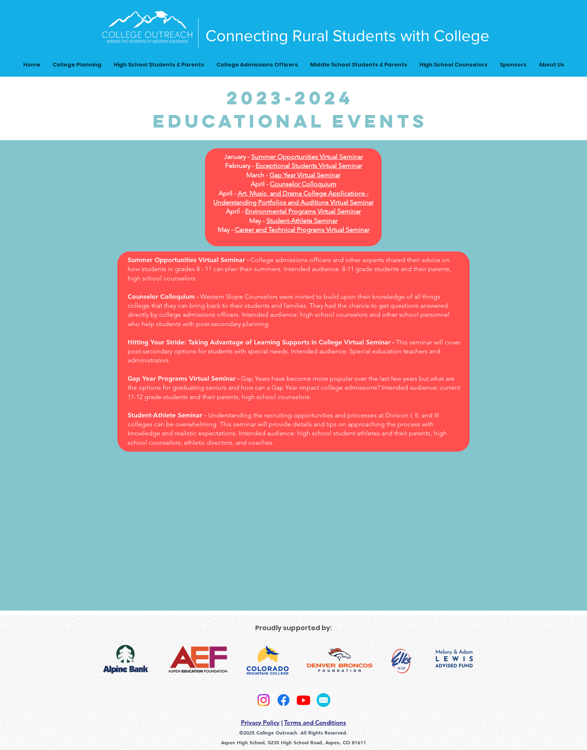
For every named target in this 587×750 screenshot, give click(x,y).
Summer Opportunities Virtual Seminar (307, 157)
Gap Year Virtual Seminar (304, 175)
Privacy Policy (260, 722)
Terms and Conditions (315, 722)
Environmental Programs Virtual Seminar (303, 211)
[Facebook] (283, 700)
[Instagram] (263, 700)
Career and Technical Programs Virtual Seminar (302, 230)
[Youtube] (303, 700)
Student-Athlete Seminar (302, 221)
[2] (323, 700)
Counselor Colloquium (303, 184)
